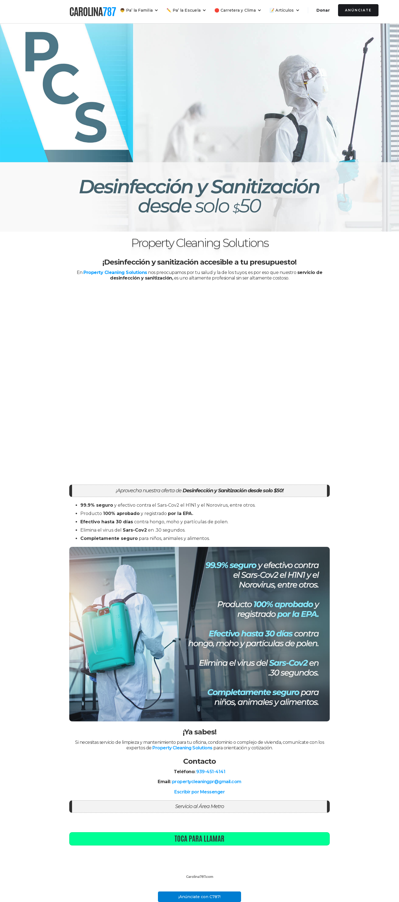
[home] (92, 11)
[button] (139, 10)
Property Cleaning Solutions (182, 747)
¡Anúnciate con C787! (199, 896)
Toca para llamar (199, 838)
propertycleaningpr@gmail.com (206, 781)
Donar (323, 10)
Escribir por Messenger (199, 792)
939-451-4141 (210, 771)
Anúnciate (358, 10)
